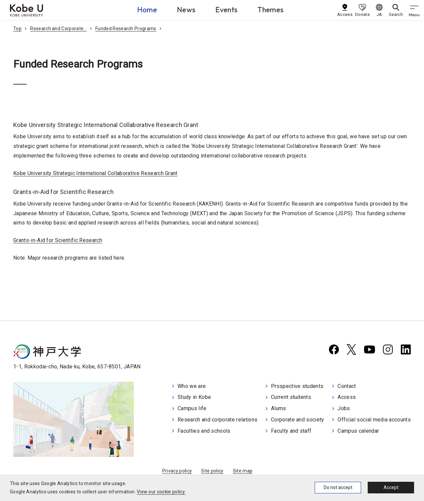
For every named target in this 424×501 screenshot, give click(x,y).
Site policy (212, 470)
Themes (270, 9)
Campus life (192, 408)
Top (17, 28)
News (186, 9)
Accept (391, 487)
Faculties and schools (204, 431)
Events (226, 9)
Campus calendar (358, 431)
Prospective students (297, 386)
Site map (243, 470)
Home (147, 9)
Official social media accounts (374, 419)
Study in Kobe (194, 397)
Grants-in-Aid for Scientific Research (57, 240)
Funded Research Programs (125, 28)
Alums (278, 408)
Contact (347, 386)
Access (347, 397)
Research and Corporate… (58, 28)
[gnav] (414, 10)
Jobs (344, 408)
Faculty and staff (291, 431)
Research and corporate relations (217, 419)
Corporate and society (297, 419)
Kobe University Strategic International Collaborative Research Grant (95, 173)
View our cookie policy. (161, 491)
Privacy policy (177, 470)
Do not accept (338, 487)
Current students (291, 397)
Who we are (192, 386)
